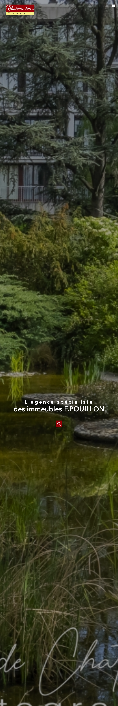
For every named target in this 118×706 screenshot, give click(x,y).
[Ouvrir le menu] (114, 5)
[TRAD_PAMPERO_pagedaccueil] (20, 17)
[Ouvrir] (59, 424)
